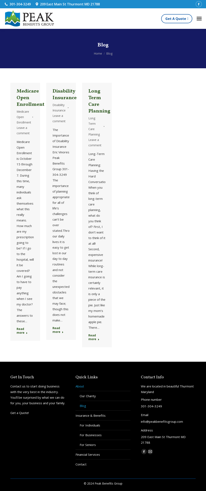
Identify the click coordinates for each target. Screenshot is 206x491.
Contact (81, 464)
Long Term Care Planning (99, 101)
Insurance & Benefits (91, 415)
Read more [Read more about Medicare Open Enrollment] (22, 331)
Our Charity (88, 396)
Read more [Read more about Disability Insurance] (57, 330)
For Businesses (91, 435)
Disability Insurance (64, 94)
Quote (23, 413)
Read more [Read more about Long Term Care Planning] (93, 337)
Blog (83, 406)
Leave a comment (23, 130)
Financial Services (88, 454)
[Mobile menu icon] (199, 18)
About (80, 386)
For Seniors (88, 445)
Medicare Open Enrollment (24, 117)
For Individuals (90, 425)
